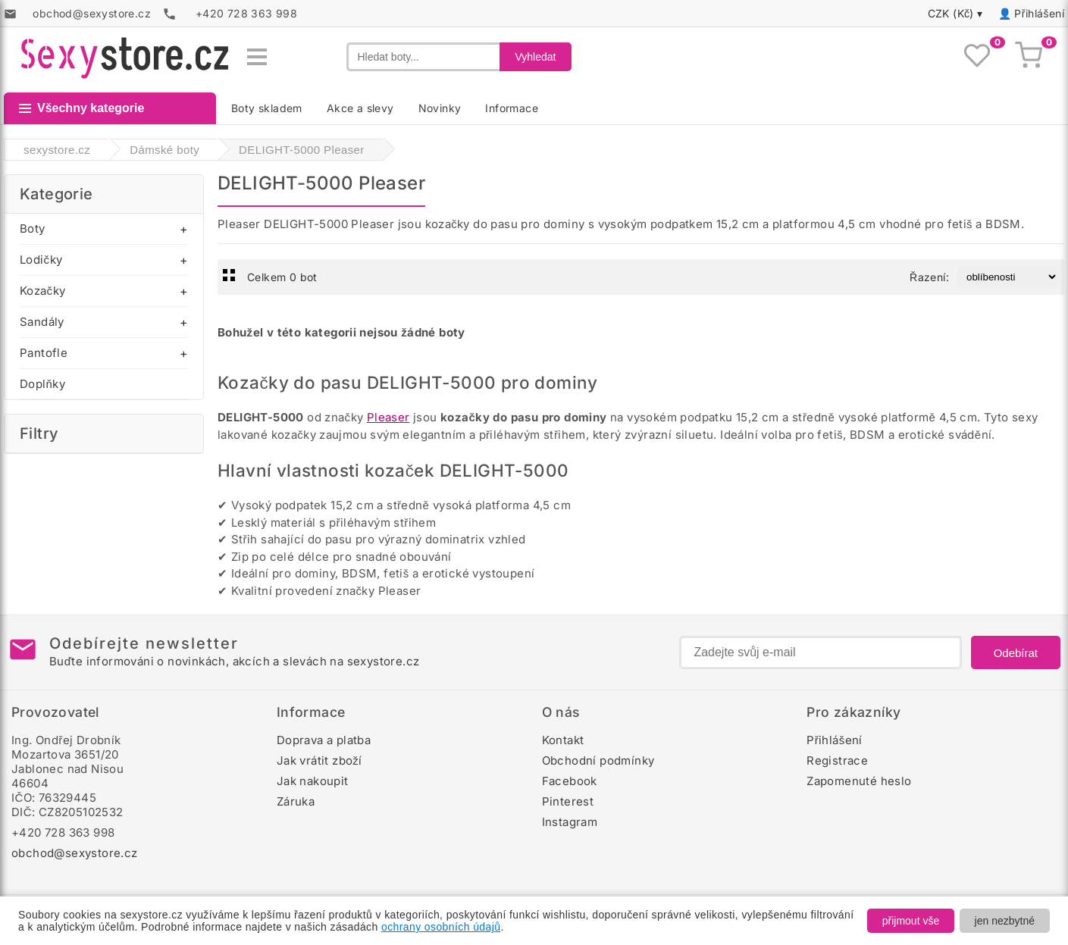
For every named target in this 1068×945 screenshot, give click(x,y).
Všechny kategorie (81, 108)
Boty (32, 228)
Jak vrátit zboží (319, 760)
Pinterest (568, 801)
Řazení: (929, 277)
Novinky (440, 108)
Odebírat (1016, 652)
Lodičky (41, 259)
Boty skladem (266, 108)
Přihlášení (1039, 13)
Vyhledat (535, 57)
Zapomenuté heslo (858, 781)
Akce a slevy (360, 108)
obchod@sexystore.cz (74, 853)
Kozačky (42, 290)
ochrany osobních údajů (440, 927)
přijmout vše (910, 921)
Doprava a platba (324, 740)
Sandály (42, 321)
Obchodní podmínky (598, 760)
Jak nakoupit (313, 781)
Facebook (569, 781)
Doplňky (42, 384)
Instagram (570, 822)
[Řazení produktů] (1008, 277)
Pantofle (43, 353)
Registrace (837, 760)
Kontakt (563, 740)
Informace (511, 108)
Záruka (296, 801)
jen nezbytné (1005, 921)
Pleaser (388, 417)
